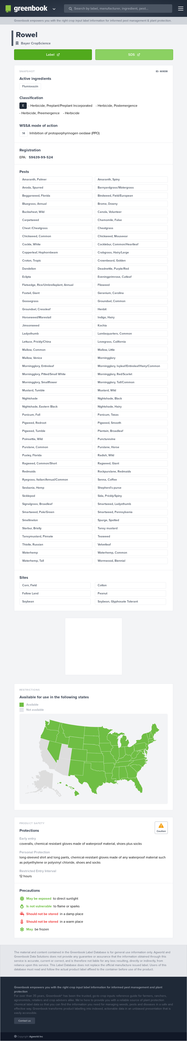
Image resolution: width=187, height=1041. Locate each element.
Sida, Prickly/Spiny (110, 496)
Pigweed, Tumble (33, 431)
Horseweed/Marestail (36, 317)
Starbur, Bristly (31, 528)
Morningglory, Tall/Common (116, 382)
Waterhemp (30, 552)
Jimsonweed (30, 325)
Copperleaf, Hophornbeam (40, 252)
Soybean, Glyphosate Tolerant (118, 601)
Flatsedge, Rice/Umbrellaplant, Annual (47, 285)
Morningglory (106, 358)
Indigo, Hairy (106, 317)
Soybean (28, 601)
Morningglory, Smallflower (39, 382)
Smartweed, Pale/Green (38, 512)
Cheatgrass (105, 228)
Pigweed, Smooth (109, 423)
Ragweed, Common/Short (39, 463)
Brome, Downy (108, 204)
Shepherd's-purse (109, 488)
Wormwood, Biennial (111, 561)
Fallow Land (30, 593)
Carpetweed (30, 220)
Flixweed (104, 285)
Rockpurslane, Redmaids (114, 471)
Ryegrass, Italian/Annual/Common (45, 479)
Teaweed (104, 536)
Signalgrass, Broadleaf (37, 504)
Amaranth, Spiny (109, 179)
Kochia (102, 325)
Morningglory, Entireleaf (38, 366)
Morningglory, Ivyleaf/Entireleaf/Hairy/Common (129, 366)
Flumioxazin (30, 86)
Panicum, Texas (108, 415)
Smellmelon (30, 520)
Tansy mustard (108, 528)
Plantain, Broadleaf (110, 431)
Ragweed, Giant (108, 463)
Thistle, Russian (32, 544)
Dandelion (29, 268)
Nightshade (30, 398)
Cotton (102, 585)
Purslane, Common (35, 447)
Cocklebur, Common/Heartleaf (118, 244)
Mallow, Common (34, 350)
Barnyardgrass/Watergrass (116, 187)
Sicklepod (28, 496)
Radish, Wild (106, 455)
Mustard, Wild (107, 390)
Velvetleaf (104, 544)
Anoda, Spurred (32, 187)
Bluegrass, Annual (34, 204)
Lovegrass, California (112, 342)
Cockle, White (31, 244)
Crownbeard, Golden (112, 260)
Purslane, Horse (108, 447)
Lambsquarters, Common (115, 333)
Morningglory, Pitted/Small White (44, 374)
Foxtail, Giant (31, 293)
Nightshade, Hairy (110, 406)
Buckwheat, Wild (33, 212)
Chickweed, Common (36, 236)
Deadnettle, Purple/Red (113, 268)
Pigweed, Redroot (34, 423)
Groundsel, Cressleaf (36, 309)
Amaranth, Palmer (34, 179)
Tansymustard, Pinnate (37, 536)
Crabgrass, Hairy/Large (113, 252)
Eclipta (26, 277)
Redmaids (29, 471)
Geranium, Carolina (111, 293)
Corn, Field (29, 585)
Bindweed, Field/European (115, 195)
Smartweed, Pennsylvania (115, 512)
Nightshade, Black (110, 398)
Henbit (102, 309)
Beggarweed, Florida (36, 195)
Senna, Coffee (107, 479)
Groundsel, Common (111, 301)
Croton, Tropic (31, 260)
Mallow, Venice (32, 358)
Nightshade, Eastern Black (39, 406)
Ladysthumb (30, 333)
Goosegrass (30, 301)
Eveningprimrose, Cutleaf (114, 277)
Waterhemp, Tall (33, 561)
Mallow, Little (106, 350)
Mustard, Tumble (33, 390)
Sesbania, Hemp (33, 488)
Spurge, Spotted (108, 520)
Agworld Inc (36, 1036)
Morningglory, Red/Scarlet (115, 374)
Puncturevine (106, 439)
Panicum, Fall (31, 415)
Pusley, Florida (32, 455)
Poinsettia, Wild (32, 439)
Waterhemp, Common (112, 552)
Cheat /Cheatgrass (35, 228)
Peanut (102, 593)
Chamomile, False (110, 220)
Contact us (24, 1020)
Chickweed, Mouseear (113, 236)
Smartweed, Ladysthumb (114, 504)
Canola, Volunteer (110, 212)
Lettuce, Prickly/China (36, 342)
